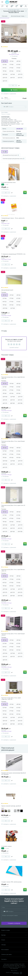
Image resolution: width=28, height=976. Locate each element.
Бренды (14, 935)
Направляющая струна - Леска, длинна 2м (12, 218)
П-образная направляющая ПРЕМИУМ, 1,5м (13, 254)
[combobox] (4, 106)
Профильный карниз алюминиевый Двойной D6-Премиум (13, 773)
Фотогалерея (14, 949)
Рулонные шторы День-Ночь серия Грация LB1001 (13, 441)
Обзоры (14, 944)
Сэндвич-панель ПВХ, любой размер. (11, 882)
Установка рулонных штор (8, 182)
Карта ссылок (14, 970)
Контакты (14, 959)
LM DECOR (19, 128)
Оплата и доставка (14, 954)
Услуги (14, 940)
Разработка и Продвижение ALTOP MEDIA (14, 973)
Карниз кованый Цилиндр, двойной (11, 806)
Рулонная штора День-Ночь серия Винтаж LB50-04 (13, 377)
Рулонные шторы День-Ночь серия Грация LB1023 (13, 634)
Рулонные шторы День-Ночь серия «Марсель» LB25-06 (11, 698)
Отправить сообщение (14, 923)
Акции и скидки (14, 930)
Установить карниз (6, 846)
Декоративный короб (7, 290)
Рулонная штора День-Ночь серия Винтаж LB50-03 (13, 570)
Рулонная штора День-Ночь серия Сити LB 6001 (13, 506)
